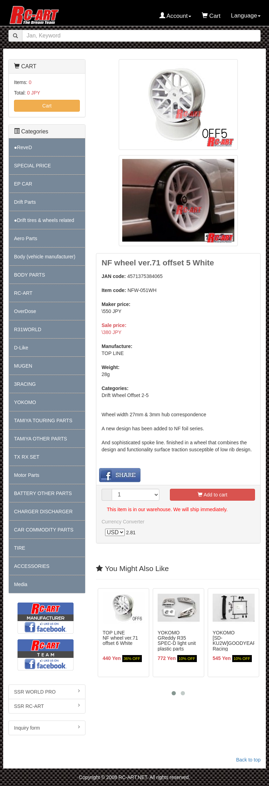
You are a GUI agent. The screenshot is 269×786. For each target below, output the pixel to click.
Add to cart (212, 495)
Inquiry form (47, 727)
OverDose (25, 311)
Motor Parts (26, 475)
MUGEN (23, 366)
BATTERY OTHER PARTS (43, 493)
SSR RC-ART (47, 706)
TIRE (19, 548)
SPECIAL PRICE (32, 165)
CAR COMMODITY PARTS (44, 530)
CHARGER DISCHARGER (43, 511)
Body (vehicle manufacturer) (44, 256)
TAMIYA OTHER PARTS (40, 438)
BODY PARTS (29, 275)
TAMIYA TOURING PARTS (43, 420)
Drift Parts (25, 202)
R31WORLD (27, 329)
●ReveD (23, 147)
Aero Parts (25, 238)
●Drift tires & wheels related (44, 220)
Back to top (248, 760)
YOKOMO (25, 402)
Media (20, 584)
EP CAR (23, 184)
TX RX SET (26, 457)
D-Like (21, 347)
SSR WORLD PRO (47, 691)
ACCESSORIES (31, 566)
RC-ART (23, 293)
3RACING (25, 384)
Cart (46, 106)
